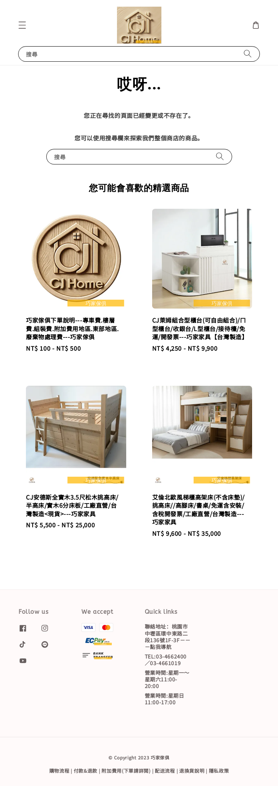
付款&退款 (86, 770)
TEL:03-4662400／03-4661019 (166, 660)
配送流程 (165, 770)
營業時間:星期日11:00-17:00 (164, 699)
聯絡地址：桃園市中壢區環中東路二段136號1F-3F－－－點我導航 (168, 636)
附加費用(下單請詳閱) (126, 770)
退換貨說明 (192, 770)
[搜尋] (247, 54)
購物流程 (59, 770)
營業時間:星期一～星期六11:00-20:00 (167, 679)
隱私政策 (219, 770)
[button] (22, 25)
